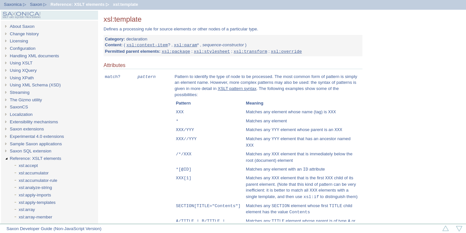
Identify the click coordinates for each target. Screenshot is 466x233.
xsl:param (185, 45)
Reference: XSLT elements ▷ (79, 4)
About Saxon (22, 26)
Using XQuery (23, 70)
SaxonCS (19, 107)
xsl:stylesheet (212, 51)
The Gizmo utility (26, 99)
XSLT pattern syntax (237, 88)
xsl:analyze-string (35, 187)
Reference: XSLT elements (35, 158)
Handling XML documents (34, 55)
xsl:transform (250, 51)
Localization (21, 114)
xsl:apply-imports (35, 195)
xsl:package (176, 51)
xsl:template (125, 4)
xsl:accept (28, 165)
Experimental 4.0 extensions (37, 136)
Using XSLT (21, 63)
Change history (24, 33)
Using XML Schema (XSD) (35, 85)
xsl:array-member (35, 217)
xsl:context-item (147, 45)
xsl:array (27, 209)
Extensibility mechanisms (34, 121)
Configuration (22, 48)
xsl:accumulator (34, 173)
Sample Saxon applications (36, 143)
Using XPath (22, 77)
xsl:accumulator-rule (38, 180)
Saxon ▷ (38, 4)
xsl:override (286, 51)
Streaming (19, 92)
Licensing (19, 41)
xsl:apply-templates (37, 202)
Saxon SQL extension (30, 151)
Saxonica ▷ (15, 4)
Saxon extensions (27, 129)
